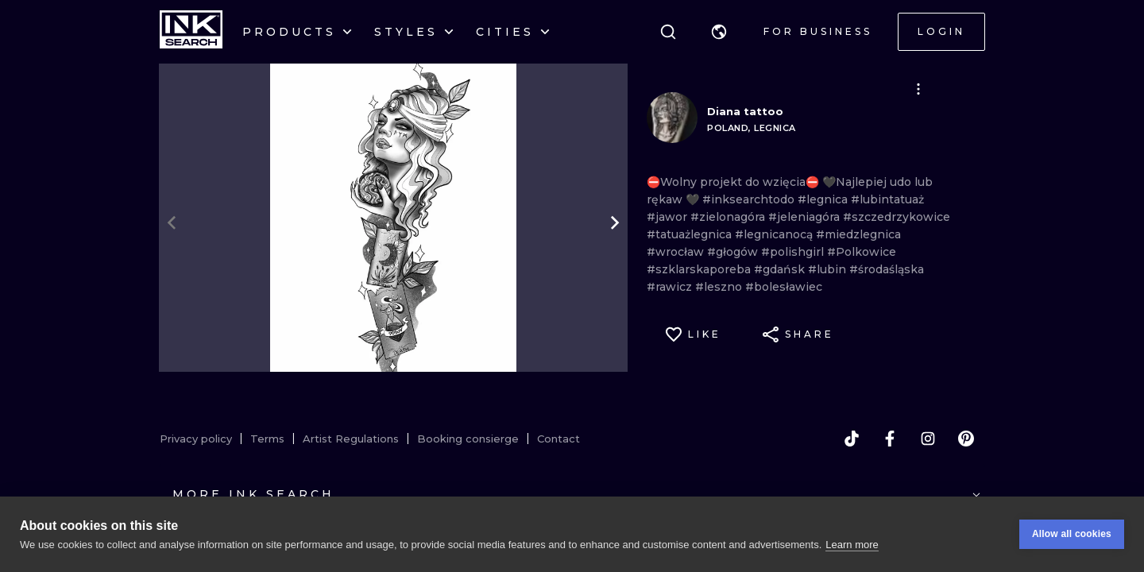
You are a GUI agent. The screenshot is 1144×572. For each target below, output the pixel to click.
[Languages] (719, 32)
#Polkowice (861, 252)
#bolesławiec (783, 287)
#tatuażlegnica (691, 234)
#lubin (828, 269)
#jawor (668, 217)
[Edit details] (918, 89)
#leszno (720, 287)
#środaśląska (886, 269)
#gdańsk (781, 269)
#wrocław (677, 252)
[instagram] (928, 438)
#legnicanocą (775, 234)
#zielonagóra (729, 217)
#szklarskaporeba (700, 269)
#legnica (824, 199)
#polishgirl (794, 252)
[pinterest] (966, 438)
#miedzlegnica (858, 234)
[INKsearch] (191, 32)
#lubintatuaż (887, 199)
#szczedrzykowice (896, 217)
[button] (719, 32)
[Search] (668, 32)
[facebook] (890, 438)
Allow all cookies (1071, 533)
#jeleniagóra (805, 217)
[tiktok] (852, 438)
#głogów (734, 252)
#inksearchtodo (750, 199)
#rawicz (671, 287)
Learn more (851, 545)
